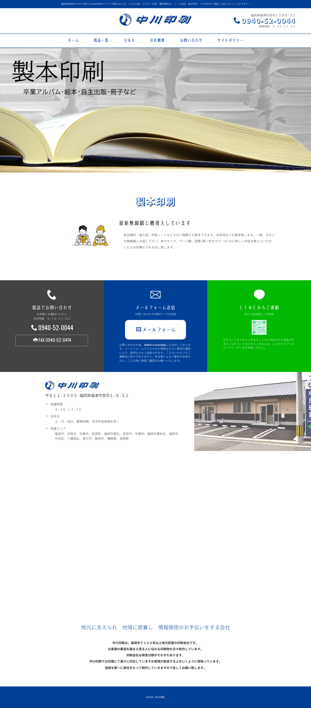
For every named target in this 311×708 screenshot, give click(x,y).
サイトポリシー (230, 40)
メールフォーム (156, 329)
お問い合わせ (191, 40)
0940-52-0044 (268, 20)
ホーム (73, 40)
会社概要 (157, 40)
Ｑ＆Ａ (129, 40)
